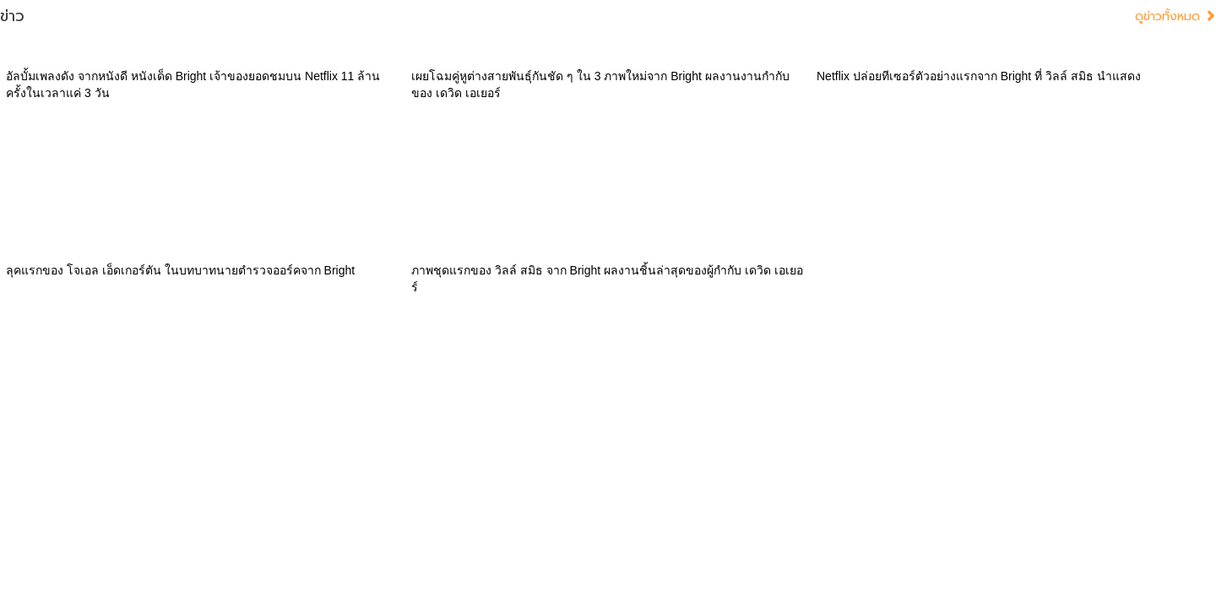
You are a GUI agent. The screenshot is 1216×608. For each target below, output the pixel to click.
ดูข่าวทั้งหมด (1175, 16)
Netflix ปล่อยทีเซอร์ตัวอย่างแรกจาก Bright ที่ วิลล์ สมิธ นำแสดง (979, 76)
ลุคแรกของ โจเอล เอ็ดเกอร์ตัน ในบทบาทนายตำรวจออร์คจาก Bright (180, 270)
